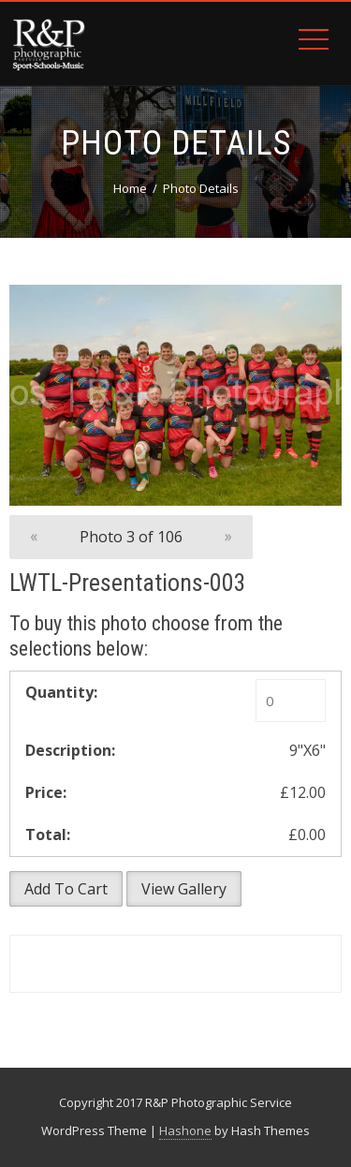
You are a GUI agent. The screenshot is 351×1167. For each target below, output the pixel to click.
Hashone (185, 1130)
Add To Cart (66, 889)
